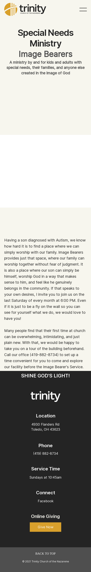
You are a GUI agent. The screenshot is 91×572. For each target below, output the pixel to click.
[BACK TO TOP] (45, 553)
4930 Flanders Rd (45, 424)
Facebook (45, 501)
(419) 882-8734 (45, 453)
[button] (45, 527)
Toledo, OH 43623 (45, 429)
